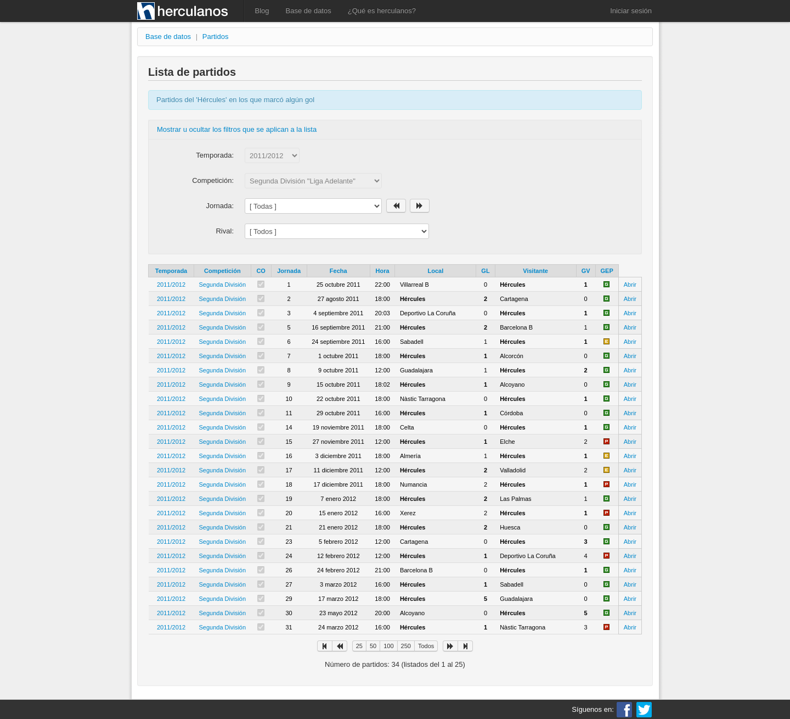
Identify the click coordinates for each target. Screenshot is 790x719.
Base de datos (308, 11)
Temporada (171, 270)
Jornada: (220, 206)
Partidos (215, 36)
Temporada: (215, 155)
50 (373, 646)
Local (436, 270)
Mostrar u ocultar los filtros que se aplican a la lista (237, 129)
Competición (222, 270)
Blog (262, 11)
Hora (383, 270)
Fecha (338, 270)
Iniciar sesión (631, 11)
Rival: (225, 231)
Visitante (535, 270)
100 (388, 646)
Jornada (289, 270)
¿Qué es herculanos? (382, 11)
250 (406, 646)
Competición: (213, 180)
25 (359, 646)
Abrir (630, 284)
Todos (426, 646)
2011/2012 (171, 284)
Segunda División (222, 284)
